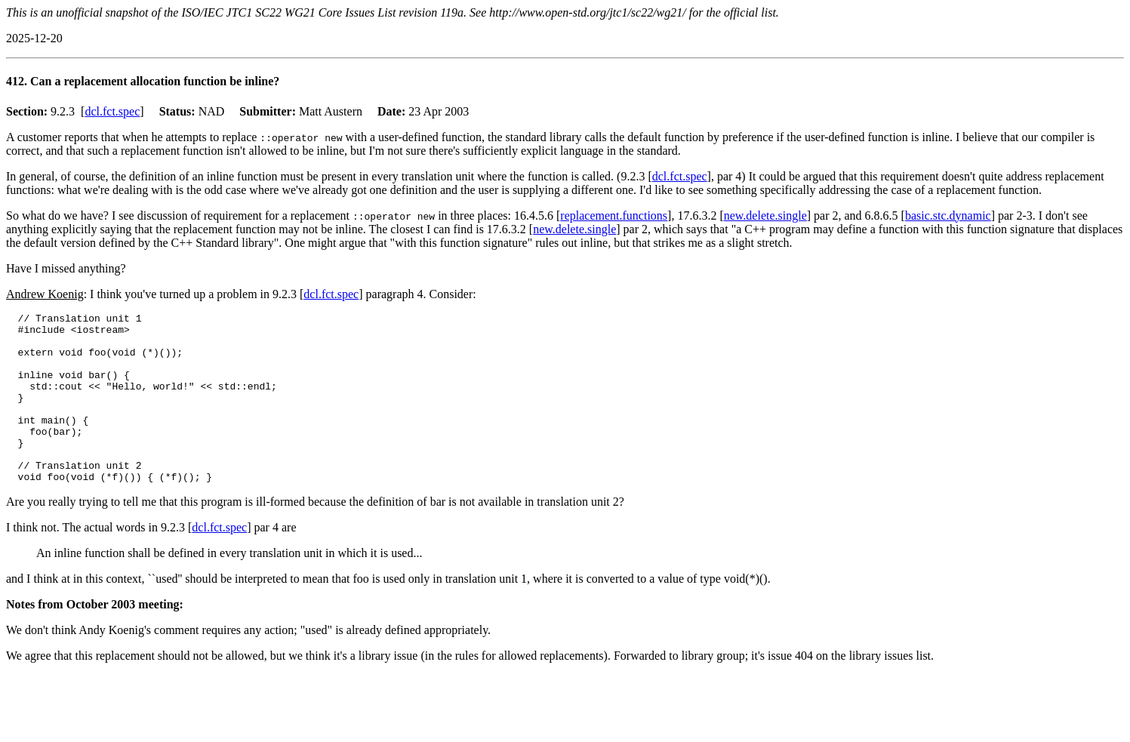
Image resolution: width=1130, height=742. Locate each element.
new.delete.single (765, 215)
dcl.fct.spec (112, 111)
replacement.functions (613, 215)
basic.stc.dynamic (948, 215)
